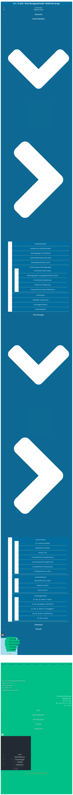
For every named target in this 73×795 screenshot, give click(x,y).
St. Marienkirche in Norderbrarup (43, 557)
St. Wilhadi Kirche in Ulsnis (42, 571)
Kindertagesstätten (40, 596)
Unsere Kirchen (41, 540)
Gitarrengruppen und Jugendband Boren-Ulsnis (42, 275)
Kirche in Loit (42, 553)
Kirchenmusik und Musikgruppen (40, 267)
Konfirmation (40, 295)
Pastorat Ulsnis (42, 590)
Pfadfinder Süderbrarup (40, 300)
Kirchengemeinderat (40, 305)
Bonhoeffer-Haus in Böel (43, 581)
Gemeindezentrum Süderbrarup (42, 562)
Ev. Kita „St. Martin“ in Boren (42, 599)
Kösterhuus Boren (42, 585)
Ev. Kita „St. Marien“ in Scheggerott (42, 609)
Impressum (38, 729)
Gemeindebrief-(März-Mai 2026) (40, 258)
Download (38, 625)
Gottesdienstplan (40, 244)
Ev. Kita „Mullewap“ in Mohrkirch (42, 604)
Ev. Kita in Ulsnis (42, 618)
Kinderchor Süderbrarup (43, 285)
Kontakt (38, 629)
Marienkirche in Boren (42, 548)
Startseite (38, 14)
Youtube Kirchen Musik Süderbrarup (42, 289)
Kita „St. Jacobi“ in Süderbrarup (43, 613)
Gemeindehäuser (40, 577)
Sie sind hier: (38, 8)
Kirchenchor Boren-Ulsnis (42, 271)
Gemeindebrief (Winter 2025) (40, 262)
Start (38, 710)
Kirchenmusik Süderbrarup (42, 280)
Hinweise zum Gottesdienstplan (40, 248)
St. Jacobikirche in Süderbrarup (42, 567)
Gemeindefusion (40, 309)
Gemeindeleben (14, 642)
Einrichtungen (13, 644)
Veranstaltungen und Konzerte (41, 253)
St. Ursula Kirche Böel (43, 543)
